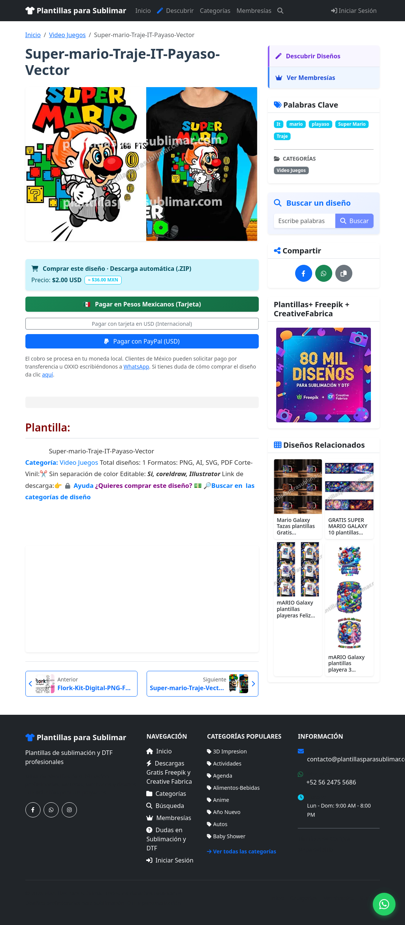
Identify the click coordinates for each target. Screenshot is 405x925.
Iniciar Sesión (354, 10)
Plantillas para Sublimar (76, 10)
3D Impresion (227, 751)
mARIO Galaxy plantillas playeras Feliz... (296, 609)
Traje (282, 136)
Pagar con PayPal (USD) (142, 341)
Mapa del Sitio (315, 849)
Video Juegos (67, 35)
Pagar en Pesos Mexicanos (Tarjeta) (142, 304)
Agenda (219, 775)
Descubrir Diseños (308, 56)
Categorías (215, 10)
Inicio (143, 10)
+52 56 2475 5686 (331, 782)
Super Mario (352, 124)
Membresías (253, 10)
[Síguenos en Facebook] (33, 809)
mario (296, 124)
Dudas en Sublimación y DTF (166, 839)
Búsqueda (165, 806)
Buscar (354, 221)
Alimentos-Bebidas (233, 787)
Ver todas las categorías (241, 851)
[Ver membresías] (324, 375)
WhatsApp (136, 366)
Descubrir (175, 10)
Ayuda (84, 485)
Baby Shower (226, 836)
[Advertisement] (142, 599)
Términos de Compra (324, 838)
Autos (217, 824)
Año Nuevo (223, 812)
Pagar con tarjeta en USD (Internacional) (142, 323)
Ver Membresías (305, 77)
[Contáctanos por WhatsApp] (51, 809)
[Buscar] (280, 10)
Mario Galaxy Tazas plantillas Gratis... (296, 526)
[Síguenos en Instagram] (69, 809)
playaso (320, 124)
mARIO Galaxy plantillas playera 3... (346, 663)
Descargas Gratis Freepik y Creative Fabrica (169, 772)
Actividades (224, 763)
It (278, 124)
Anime (218, 799)
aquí (47, 374)
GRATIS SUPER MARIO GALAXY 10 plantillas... (347, 526)
